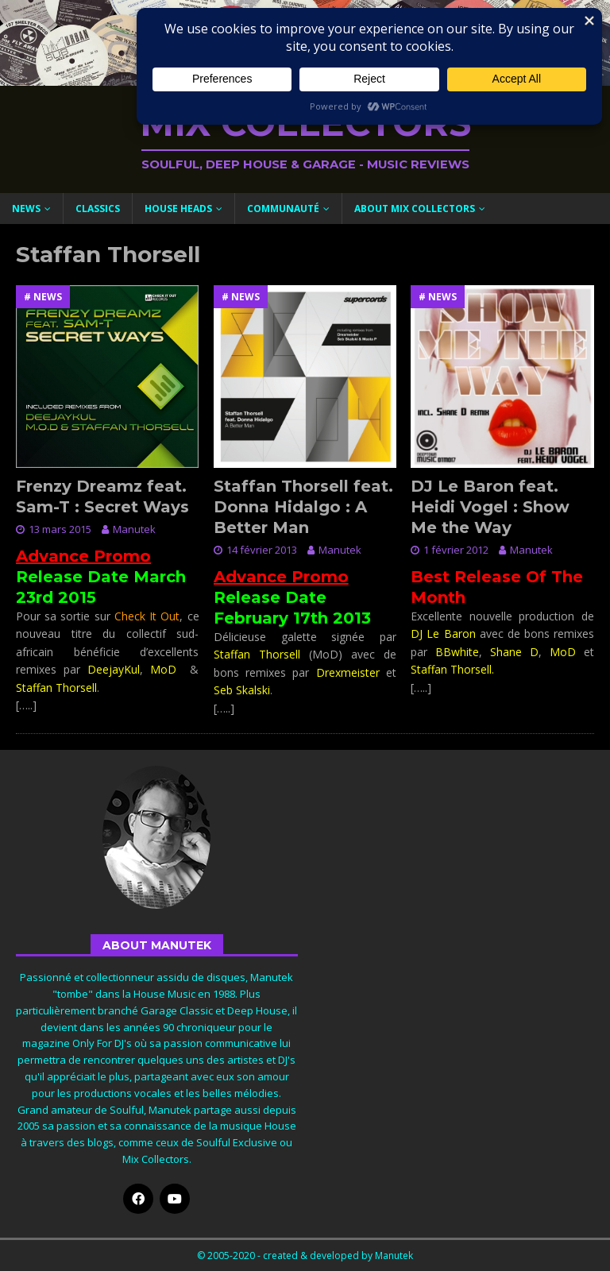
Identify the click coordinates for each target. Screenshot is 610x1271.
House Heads (178, 208)
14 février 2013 (261, 550)
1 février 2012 (455, 550)
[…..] (26, 705)
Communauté (283, 208)
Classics (97, 208)
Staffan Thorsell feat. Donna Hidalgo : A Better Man (303, 507)
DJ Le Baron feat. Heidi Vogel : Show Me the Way (490, 507)
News (26, 208)
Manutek (134, 529)
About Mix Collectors (414, 208)
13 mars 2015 (60, 529)
